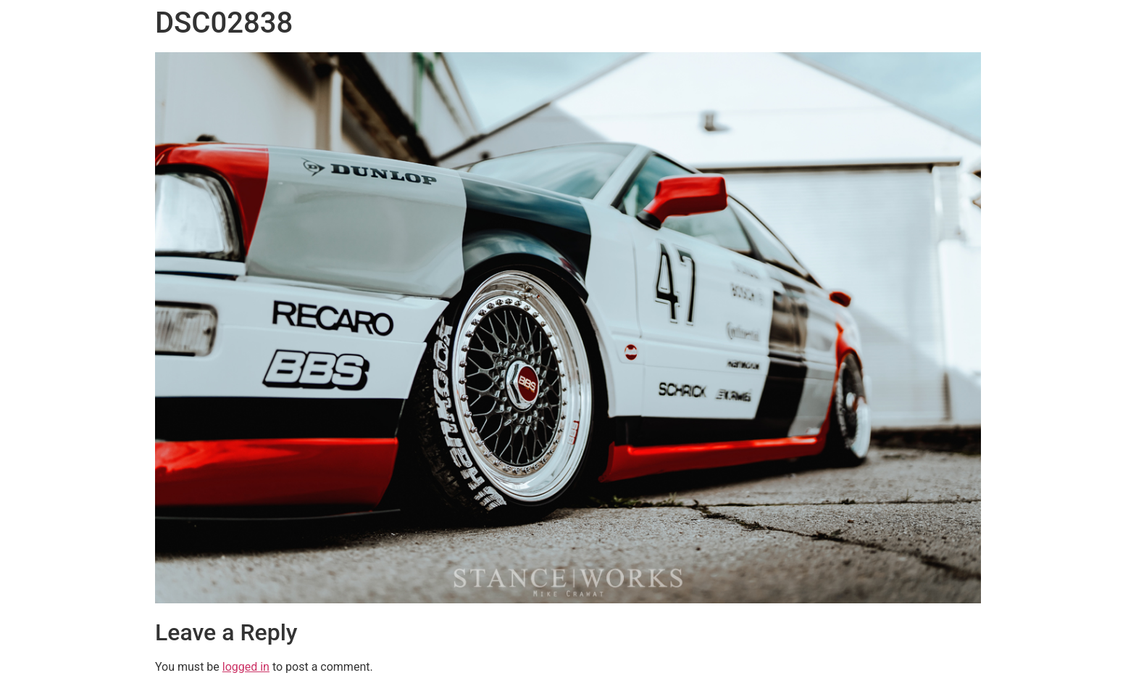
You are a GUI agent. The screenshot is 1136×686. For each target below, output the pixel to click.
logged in (246, 667)
